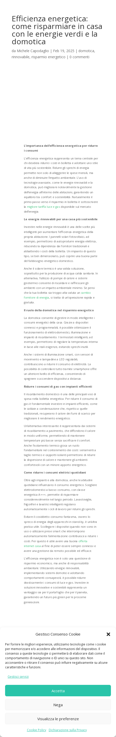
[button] (108, 634)
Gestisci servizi (18, 676)
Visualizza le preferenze (58, 718)
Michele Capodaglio (33, 50)
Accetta (58, 690)
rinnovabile (20, 56)
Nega (58, 704)
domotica (86, 50)
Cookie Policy (36, 730)
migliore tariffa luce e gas (43, 206)
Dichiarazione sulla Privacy (68, 730)
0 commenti (79, 56)
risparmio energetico (48, 56)
